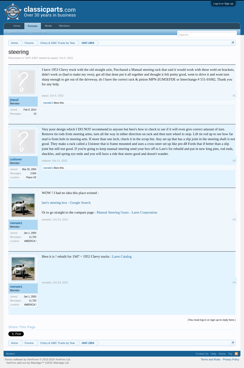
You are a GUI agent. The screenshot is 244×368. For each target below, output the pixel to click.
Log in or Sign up (223, 3)
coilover (16, 159)
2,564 (33, 173)
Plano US (31, 177)
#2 (234, 160)
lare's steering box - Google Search (66, 202)
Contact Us (202, 353)
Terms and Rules (211, 359)
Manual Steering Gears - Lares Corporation (127, 212)
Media (48, 25)
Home (16, 25)
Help (213, 353)
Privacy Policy (231, 359)
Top (230, 353)
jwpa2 (54, 57)
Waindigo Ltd (61, 362)
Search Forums (17, 32)
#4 (234, 282)
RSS (236, 353)
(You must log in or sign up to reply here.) (212, 319)
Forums (32, 26)
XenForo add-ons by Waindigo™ (25, 362)
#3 (234, 219)
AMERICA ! (30, 241)
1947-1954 (31, 57)
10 (35, 113)
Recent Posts (38, 32)
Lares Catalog (122, 256)
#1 (234, 95)
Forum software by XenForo (38, 359)
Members (64, 25)
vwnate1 (48, 102)
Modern (10, 353)
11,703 (32, 237)
